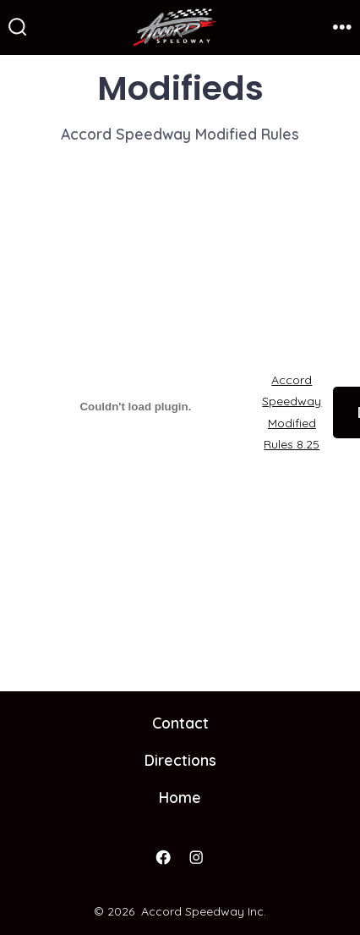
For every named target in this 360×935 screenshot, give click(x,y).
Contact (180, 722)
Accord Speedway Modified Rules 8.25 (291, 412)
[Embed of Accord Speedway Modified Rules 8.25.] (135, 407)
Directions (180, 760)
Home (180, 797)
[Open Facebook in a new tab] (164, 858)
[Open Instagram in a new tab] (197, 858)
